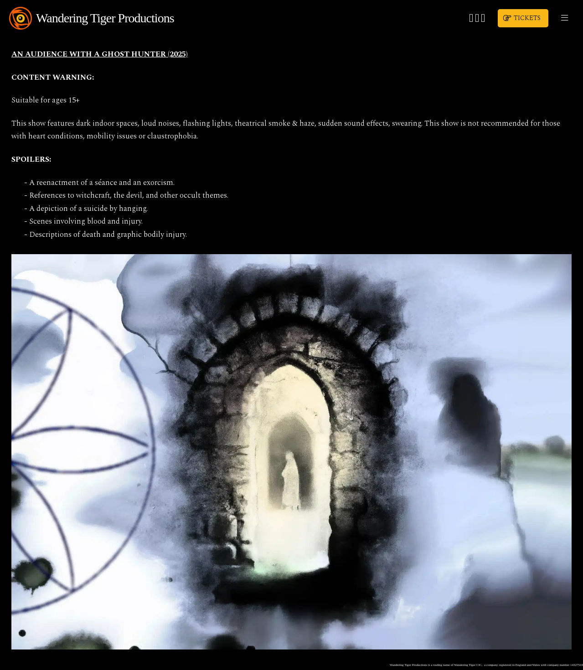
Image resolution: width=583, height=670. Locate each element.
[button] (564, 18)
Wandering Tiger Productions (105, 18)
